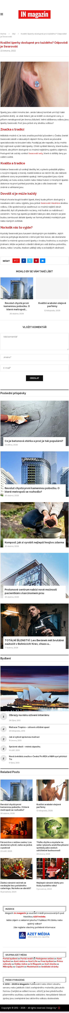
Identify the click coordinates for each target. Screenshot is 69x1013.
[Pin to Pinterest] (36, 260)
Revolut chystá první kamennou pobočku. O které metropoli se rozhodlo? (32, 490)
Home (3, 33)
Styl (13, 33)
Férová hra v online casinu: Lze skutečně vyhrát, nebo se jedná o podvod (16, 845)
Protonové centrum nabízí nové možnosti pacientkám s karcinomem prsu (31, 591)
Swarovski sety (36, 153)
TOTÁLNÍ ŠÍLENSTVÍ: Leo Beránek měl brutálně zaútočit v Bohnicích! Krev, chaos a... (34, 642)
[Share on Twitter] (30, 260)
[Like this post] (17, 260)
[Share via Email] (42, 260)
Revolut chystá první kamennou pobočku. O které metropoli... (17, 306)
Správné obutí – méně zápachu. (25, 747)
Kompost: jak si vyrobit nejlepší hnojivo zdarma (34, 542)
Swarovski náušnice (50, 203)
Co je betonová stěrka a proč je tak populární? (34, 440)
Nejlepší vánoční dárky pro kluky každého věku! (49, 884)
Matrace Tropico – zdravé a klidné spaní (29, 727)
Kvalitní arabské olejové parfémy (48, 805)
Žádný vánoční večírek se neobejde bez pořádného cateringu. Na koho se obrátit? (15, 885)
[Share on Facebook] (23, 260)
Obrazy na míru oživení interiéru (29, 715)
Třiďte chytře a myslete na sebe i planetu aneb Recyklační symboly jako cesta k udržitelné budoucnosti (52, 846)
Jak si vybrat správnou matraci (24, 737)
